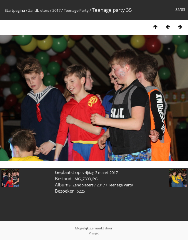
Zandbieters (38, 10)
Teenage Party (76, 10)
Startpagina (15, 10)
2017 (56, 10)
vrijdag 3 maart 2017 (100, 172)
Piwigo (94, 233)
